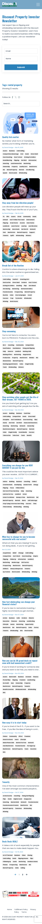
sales (11, 295)
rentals (21, 170)
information (32, 160)
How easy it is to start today (14, 722)
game (5, 423)
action (5, 618)
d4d (21, 154)
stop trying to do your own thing (13, 503)
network (33, 229)
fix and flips (6, 680)
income (22, 223)
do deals (28, 677)
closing (29, 855)
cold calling (20, 151)
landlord (18, 351)
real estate (33, 166)
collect (34, 481)
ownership (6, 166)
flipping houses (23, 858)
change (20, 553)
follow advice (20, 488)
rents (24, 500)
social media (23, 432)
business (12, 151)
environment (30, 220)
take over (16, 435)
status (36, 627)
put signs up (31, 746)
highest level (18, 799)
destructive (7, 282)
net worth (24, 229)
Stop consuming (9, 331)
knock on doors (8, 739)
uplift (12, 235)
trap (11, 298)
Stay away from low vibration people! (17, 203)
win (21, 630)
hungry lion (27, 799)
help (4, 351)
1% (3, 216)
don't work (16, 556)
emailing (19, 285)
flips (25, 285)
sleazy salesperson (16, 569)
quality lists (23, 166)
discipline (6, 419)
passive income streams (10, 805)
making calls (27, 351)
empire (35, 556)
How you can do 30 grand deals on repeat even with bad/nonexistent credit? (19, 662)
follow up (13, 559)
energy (36, 485)
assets (5, 151)
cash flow (27, 413)
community (27, 216)
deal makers (17, 348)
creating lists (24, 279)
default (5, 220)
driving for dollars (30, 157)
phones (5, 865)
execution (6, 621)
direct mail (34, 154)
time (34, 503)
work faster (14, 301)
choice (5, 736)
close (23, 855)
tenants (5, 235)
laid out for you (8, 494)
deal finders (7, 348)
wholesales (27, 298)
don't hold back (16, 419)
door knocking (7, 157)
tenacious (18, 808)
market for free (21, 743)
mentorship (6, 229)
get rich (24, 160)
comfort (15, 279)
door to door (18, 157)
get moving (6, 289)
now (12, 683)
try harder (18, 298)
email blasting (7, 160)
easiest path (28, 485)
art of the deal (7, 855)
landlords (6, 226)
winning (5, 301)
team (5, 367)
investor (10, 351)
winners (28, 235)
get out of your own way (11, 491)
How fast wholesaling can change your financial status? (18, 603)
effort (21, 736)
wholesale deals (21, 689)
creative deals (7, 485)
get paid (11, 423)
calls (18, 618)
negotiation (27, 354)
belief (14, 553)
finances (14, 621)
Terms (24, 912)
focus (12, 488)
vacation (33, 749)
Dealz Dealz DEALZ (10, 841)
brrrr (4, 345)
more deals (15, 229)
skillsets (5, 569)
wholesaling (23, 173)
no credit (6, 683)
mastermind (15, 802)
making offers (7, 354)
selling (23, 868)
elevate (31, 618)
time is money (7, 507)
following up (7, 861)
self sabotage (32, 500)
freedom (22, 680)
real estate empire (9, 429)
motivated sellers (26, 289)
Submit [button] (21, 67)
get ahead (32, 285)
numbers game (33, 861)
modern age (15, 562)
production (6, 358)
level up (24, 226)
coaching (11, 345)
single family (29, 364)
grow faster (14, 223)
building (11, 413)
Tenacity (6, 782)
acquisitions (7, 553)
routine (5, 295)
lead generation (16, 163)
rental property (12, 170)
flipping (16, 160)
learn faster (15, 226)
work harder (29, 630)
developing (18, 485)
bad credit (12, 677)
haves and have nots (30, 423)
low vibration (33, 226)
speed (5, 173)
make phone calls (8, 743)
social (30, 295)
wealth (29, 435)
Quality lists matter (10, 137)
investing (6, 163)
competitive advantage (10, 154)
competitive (30, 345)
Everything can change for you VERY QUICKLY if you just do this (17, 466)
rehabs (31, 358)
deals (27, 154)
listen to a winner (8, 497)
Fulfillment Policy (21, 909)
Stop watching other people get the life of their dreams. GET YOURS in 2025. (20, 398)
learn (16, 739)
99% (7, 216)
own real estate (8, 746)
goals (10, 799)
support (32, 232)
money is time (20, 497)
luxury (12, 624)
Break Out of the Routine (13, 265)
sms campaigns (20, 295)
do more (24, 282)
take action (7, 435)
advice (5, 481)
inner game (30, 223)
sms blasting (30, 170)
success (5, 298)
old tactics (25, 562)
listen (25, 494)
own (4, 232)
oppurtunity (29, 624)
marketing (27, 163)
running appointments (10, 364)
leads (15, 861)
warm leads (13, 173)
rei (4, 170)
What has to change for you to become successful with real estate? (18, 538)
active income (7, 796)
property (14, 166)
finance (35, 677)
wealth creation (8, 689)
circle (19, 216)
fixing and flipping (28, 348)
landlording (31, 621)
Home (9, 909)
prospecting (19, 292)
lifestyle (5, 624)
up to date (6, 572)
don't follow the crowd (17, 220)
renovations (7, 361)
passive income (8, 292)
